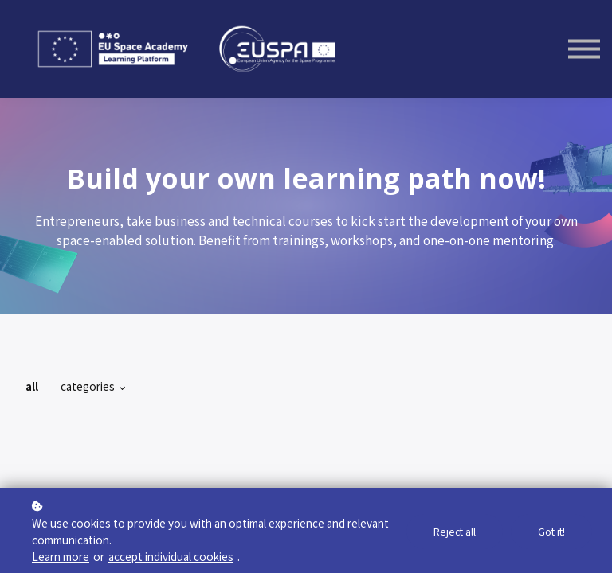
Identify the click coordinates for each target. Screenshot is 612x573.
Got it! (550, 532)
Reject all (452, 532)
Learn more (60, 556)
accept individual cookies (170, 556)
